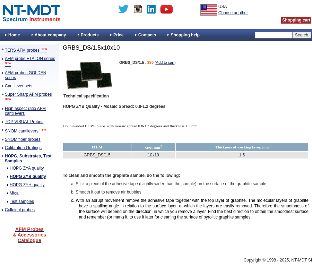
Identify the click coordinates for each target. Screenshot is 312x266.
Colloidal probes (20, 209)
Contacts (147, 35)
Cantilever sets (18, 86)
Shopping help (185, 35)
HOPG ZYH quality (27, 184)
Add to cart (165, 62)
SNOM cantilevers (25, 131)
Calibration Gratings (23, 147)
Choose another (233, 12)
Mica (14, 193)
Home (14, 35)
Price (118, 35)
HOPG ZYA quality (27, 168)
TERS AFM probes (26, 50)
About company (50, 35)
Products (90, 35)
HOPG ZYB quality (28, 176)
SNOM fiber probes (23, 139)
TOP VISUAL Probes (24, 121)
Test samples (22, 201)
